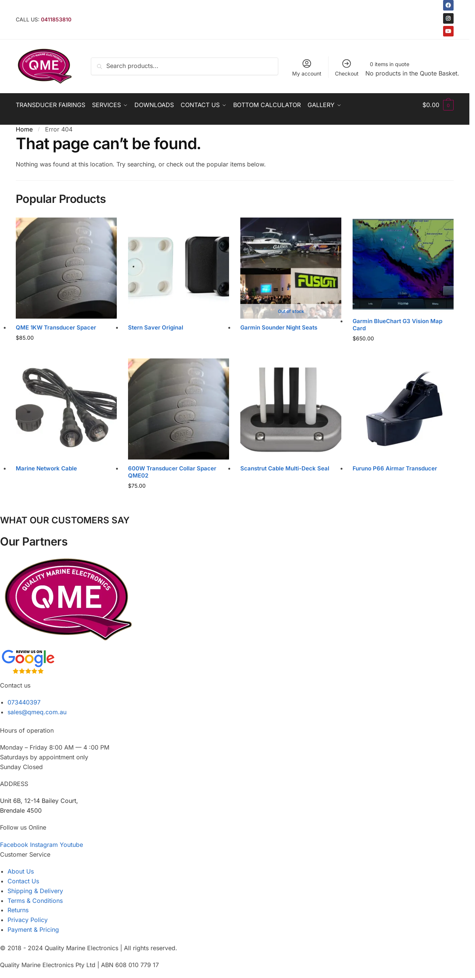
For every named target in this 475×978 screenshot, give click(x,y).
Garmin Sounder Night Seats (278, 327)
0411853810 (56, 19)
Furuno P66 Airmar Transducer (395, 468)
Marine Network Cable (46, 468)
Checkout (347, 67)
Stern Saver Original (155, 327)
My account (306, 67)
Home (24, 129)
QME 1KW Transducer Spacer (56, 327)
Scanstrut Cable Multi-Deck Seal (284, 468)
